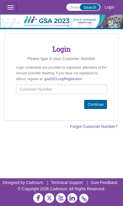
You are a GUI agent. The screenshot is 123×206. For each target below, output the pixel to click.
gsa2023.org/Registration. (63, 79)
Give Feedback (103, 182)
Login (109, 7)
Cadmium (34, 182)
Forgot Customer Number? (94, 126)
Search (89, 7)
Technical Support (67, 182)
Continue (96, 104)
